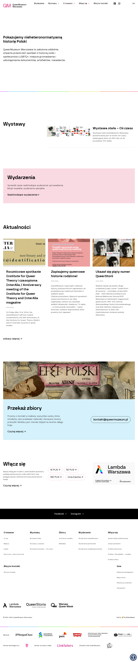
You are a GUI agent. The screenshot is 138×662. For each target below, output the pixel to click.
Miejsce (6, 543)
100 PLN (56, 477)
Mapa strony (121, 577)
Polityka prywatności (124, 583)
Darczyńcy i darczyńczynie (14, 554)
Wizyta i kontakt (101, 3)
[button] (133, 657)
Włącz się (84, 3)
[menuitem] (134, 4)
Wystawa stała (35, 538)
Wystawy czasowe (37, 543)
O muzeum (69, 3)
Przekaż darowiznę (115, 549)
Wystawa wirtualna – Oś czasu (41, 549)
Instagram (119, 4)
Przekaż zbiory (113, 559)
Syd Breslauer (129, 617)
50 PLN (71, 470)
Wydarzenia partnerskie (87, 543)
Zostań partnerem (114, 543)
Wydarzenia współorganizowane (90, 549)
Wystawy (53, 3)
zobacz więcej (12, 339)
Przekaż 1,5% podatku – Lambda (119, 554)
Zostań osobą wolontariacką (118, 538)
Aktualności (121, 588)
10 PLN (55, 470)
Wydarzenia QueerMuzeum (88, 538)
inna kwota (75, 477)
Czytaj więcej (12, 485)
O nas (6, 538)
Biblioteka (62, 543)
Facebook (114, 4)
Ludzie (6, 549)
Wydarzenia (39, 3)
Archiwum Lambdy (66, 538)
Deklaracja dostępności (125, 572)
